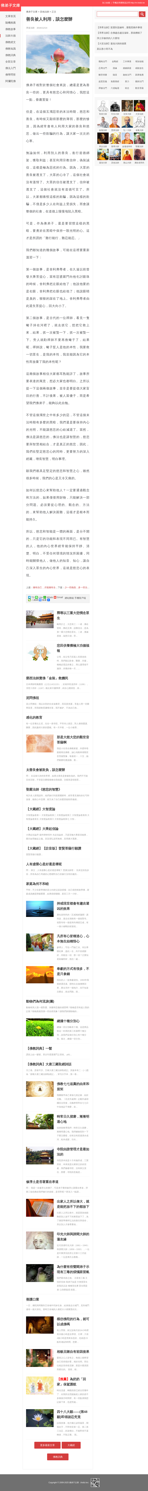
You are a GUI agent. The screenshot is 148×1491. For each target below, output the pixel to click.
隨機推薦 (10, 22)
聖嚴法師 (139, 140)
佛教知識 (10, 48)
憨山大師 (127, 156)
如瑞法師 (103, 123)
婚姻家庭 (127, 68)
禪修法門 (103, 88)
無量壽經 (115, 81)
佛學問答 (10, 74)
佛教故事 (10, 29)
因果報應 (139, 75)
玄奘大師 (127, 107)
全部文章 (10, 61)
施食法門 (127, 75)
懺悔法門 (103, 61)
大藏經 (71, 1445)
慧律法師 (115, 123)
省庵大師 (139, 123)
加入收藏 (106, 3)
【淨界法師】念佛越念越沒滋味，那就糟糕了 (119, 33)
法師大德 (10, 35)
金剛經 (115, 61)
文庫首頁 (10, 16)
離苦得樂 (103, 75)
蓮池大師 (103, 156)
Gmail (58, 597)
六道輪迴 (115, 88)
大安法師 (139, 107)
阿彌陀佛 (10, 81)
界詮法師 (103, 140)
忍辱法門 (103, 68)
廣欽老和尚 (139, 156)
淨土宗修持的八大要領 (108, 38)
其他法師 (44, 11)
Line (39, 597)
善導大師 (115, 140)
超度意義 (103, 81)
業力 (127, 81)
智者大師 (103, 107)
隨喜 (115, 75)
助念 (127, 88)
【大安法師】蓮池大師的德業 (111, 43)
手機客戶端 (80, 598)
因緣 (115, 68)
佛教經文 (10, 42)
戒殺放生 (139, 68)
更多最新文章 (47, 1445)
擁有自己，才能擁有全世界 (46, 587)
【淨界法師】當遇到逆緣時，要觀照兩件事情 (119, 27)
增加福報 (139, 61)
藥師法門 (139, 81)
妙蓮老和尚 (127, 140)
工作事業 (127, 61)
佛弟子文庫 (31, 11)
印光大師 (115, 107)
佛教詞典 (10, 55)
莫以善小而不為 (105, 49)
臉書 (43, 600)
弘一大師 (127, 123)
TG (31, 597)
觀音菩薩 (139, 88)
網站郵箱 (69, 598)
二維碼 (33, 600)
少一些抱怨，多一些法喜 (77, 587)
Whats (48, 597)
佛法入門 (10, 68)
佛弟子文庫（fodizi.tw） (79, 1482)
